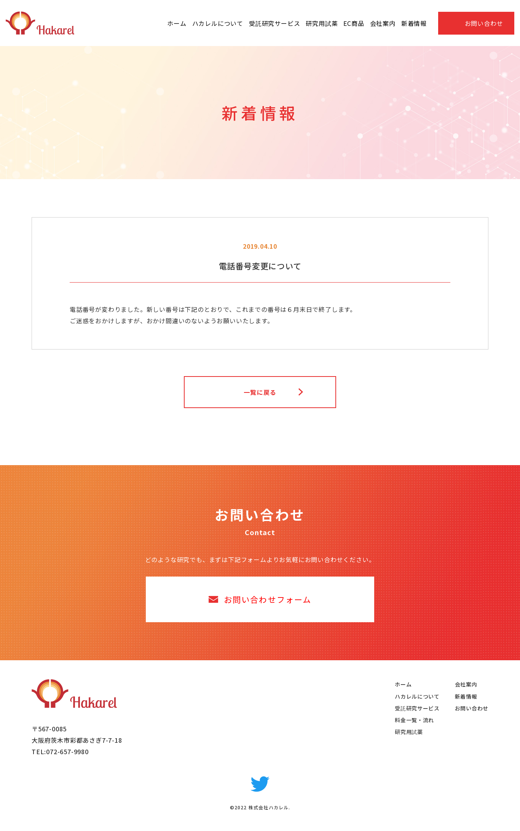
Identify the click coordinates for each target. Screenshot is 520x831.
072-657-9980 (67, 751)
